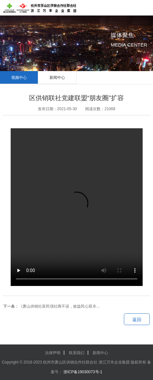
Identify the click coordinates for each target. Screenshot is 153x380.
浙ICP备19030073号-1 (82, 372)
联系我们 (76, 353)
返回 (136, 319)
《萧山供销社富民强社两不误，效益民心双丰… (59, 306)
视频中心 (19, 77)
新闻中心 (57, 77)
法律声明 (52, 353)
